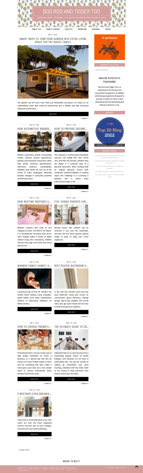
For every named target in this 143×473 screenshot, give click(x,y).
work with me (72, 469)
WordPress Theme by (116, 467)
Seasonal (96, 29)
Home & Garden (53, 29)
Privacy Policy (34, 469)
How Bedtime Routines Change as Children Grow (49, 202)
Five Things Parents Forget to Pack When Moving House (109, 176)
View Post (53, 114)
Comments (85, 118)
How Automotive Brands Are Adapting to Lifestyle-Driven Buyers (110, 162)
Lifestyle (69, 29)
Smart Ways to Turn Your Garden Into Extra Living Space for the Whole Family (53, 40)
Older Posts (24, 450)
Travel (108, 29)
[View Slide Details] (109, 131)
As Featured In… (25, 470)
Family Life (36, 29)
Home (45, 467)
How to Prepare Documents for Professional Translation (109, 167)
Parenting (82, 29)
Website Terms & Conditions (53, 469)
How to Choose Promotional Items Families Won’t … (52, 327)
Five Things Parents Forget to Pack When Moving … (88, 202)
